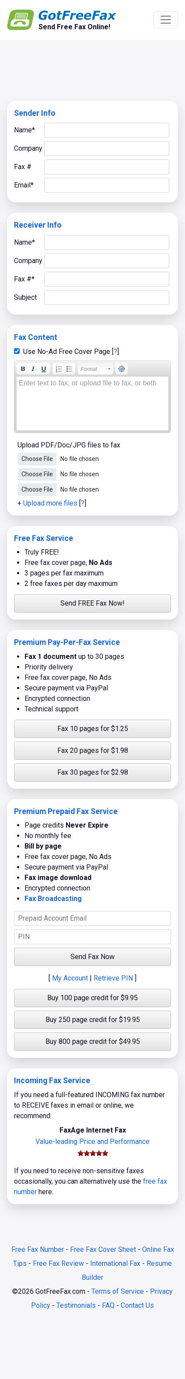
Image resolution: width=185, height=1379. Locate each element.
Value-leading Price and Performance (92, 1141)
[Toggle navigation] (166, 19)
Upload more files (50, 503)
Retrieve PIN (113, 978)
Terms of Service (117, 1291)
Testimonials (76, 1305)
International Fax (115, 1263)
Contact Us (137, 1305)
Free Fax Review (58, 1263)
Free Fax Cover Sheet (103, 1249)
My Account (70, 978)
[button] (22, 369)
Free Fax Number (37, 1249)
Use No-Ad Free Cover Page (66, 351)
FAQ (108, 1305)
